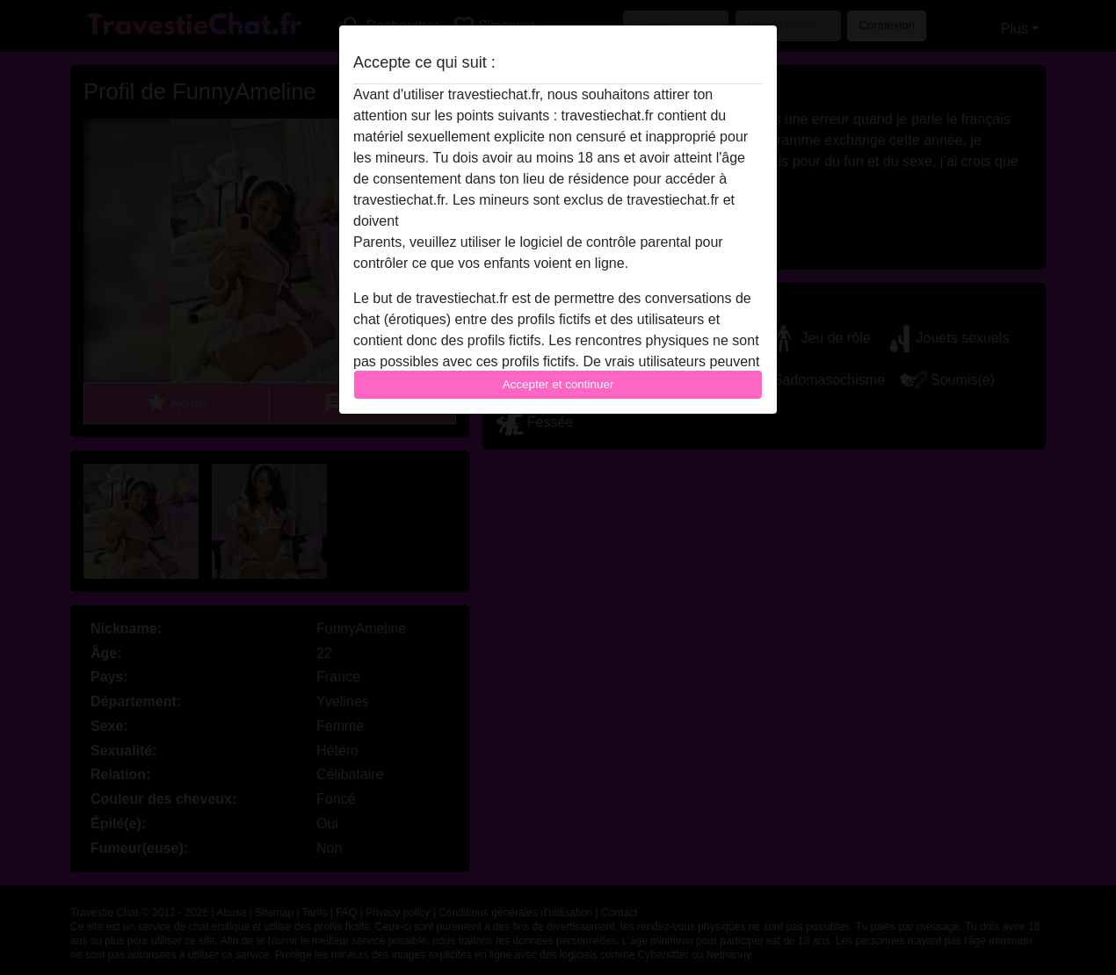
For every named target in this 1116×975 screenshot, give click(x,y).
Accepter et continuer (558, 384)
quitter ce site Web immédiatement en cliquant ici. (557, 220)
